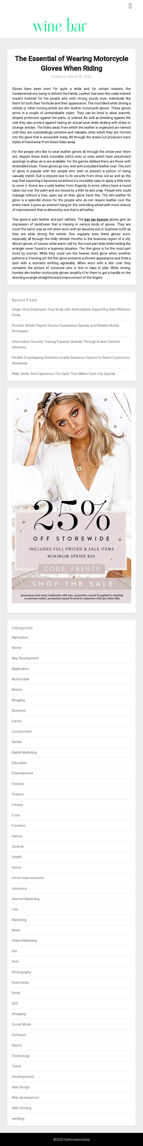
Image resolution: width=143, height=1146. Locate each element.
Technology (20, 1056)
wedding (18, 1118)
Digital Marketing (24, 752)
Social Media (21, 1024)
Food (16, 815)
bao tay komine (96, 219)
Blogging (18, 700)
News (16, 930)
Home (16, 867)
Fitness (17, 805)
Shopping (19, 1014)
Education (19, 763)
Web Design (21, 1087)
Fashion (18, 784)
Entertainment (22, 773)
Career (17, 721)
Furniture (18, 825)
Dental (16, 742)
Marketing (19, 920)
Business (19, 710)
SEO (15, 1003)
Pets (15, 961)
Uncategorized (23, 1077)
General (17, 846)
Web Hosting (21, 1108)
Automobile (20, 679)
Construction (22, 731)
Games (17, 836)
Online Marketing (24, 941)
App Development (25, 658)
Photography (21, 972)
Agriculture (20, 637)
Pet (14, 951)
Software (19, 1035)
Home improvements (28, 878)
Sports (17, 1045)
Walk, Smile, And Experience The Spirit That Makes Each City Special (63, 374)
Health (17, 857)
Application (20, 669)
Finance (18, 794)
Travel (16, 1066)
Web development (25, 1098)
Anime (17, 648)
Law (15, 909)
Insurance (19, 888)
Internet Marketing (25, 899)
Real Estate (20, 982)
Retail (16, 993)
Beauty (17, 689)
